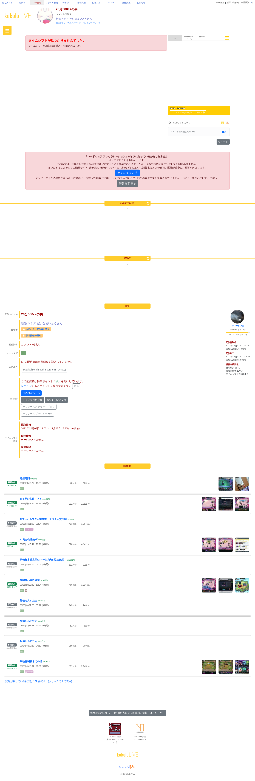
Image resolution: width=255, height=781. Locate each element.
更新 (76, 386)
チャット (67, 2)
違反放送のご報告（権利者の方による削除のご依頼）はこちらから (127, 712)
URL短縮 (220, 2)
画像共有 (81, 2)
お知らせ (141, 2)
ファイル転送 (52, 2)
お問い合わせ (232, 2)
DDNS (111, 2)
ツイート (223, 141)
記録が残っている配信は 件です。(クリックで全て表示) (38, 681)
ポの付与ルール (31, 393)
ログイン (26, 385)
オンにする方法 (127, 172)
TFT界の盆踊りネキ (31, 498)
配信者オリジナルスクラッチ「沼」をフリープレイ (78, 23)
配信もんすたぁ (28, 600)
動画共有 (96, 2)
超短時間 (25, 478)
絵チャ (22, 2)
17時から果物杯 (29, 539)
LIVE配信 (37, 2)
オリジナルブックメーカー (37, 413)
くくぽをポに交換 (32, 399)
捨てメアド (7, 2)
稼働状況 (245, 2)
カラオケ (29, 529)
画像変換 (126, 2)
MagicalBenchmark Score (44, 369)
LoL (23, 353)
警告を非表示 (127, 183)
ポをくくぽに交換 (56, 399)
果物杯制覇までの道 (31, 661)
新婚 (58, 18)
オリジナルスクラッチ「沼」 (39, 406)
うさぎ (65, 18)
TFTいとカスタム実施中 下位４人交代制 (43, 519)
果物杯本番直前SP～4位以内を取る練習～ (43, 559)
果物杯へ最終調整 (30, 580)
